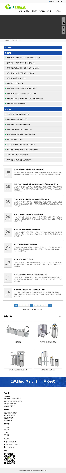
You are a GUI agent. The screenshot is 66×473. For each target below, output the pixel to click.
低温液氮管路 (8, 420)
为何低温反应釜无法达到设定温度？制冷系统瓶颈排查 (31, 199)
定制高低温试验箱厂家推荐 (14, 139)
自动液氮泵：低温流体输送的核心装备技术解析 (29, 289)
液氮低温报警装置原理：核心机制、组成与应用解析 (21, 88)
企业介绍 (6, 427)
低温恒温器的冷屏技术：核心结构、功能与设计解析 (21, 93)
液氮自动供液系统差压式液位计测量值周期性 (19, 129)
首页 (20, 11)
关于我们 (50, 11)
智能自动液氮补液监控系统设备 (18, 369)
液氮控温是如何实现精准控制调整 (16, 103)
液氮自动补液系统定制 (10, 413)
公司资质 (6, 430)
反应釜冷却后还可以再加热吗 (15, 83)
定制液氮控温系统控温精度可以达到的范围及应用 (21, 63)
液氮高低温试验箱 (9, 406)
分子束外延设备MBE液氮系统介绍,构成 (18, 114)
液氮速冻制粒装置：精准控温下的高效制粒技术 (29, 169)
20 (41, 305)
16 (28, 305)
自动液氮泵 (18, 341)
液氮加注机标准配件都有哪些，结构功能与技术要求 (30, 274)
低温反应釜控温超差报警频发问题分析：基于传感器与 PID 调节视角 (36, 184)
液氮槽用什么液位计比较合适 (23, 259)
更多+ (60, 316)
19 (37, 305)
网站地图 (6, 435)
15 (25, 305)
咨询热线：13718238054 (55, 1)
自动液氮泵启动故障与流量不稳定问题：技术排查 (21, 144)
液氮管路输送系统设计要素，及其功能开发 (19, 160)
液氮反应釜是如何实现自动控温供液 (25, 244)
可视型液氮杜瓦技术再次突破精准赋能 (18, 155)
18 (34, 305)
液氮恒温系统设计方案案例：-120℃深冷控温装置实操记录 (23, 58)
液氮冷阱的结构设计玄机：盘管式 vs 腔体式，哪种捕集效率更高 (25, 98)
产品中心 (26, 11)
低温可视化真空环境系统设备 (48, 341)
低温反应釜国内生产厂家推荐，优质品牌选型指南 (21, 134)
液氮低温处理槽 (8, 418)
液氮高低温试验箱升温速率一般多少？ (18, 119)
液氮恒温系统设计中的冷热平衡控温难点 (18, 124)
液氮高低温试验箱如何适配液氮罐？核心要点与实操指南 (23, 68)
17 (31, 305)
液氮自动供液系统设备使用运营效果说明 (27, 229)
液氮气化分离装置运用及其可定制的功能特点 (28, 214)
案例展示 (34, 11)
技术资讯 (42, 11)
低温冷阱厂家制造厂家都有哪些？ (16, 78)
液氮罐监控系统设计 (10, 415)
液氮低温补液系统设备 (48, 369)
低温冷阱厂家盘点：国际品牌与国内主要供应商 (20, 73)
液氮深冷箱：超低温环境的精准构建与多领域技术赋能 (22, 149)
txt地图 (6, 432)
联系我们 (58, 11)
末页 (50, 305)
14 (22, 305)
